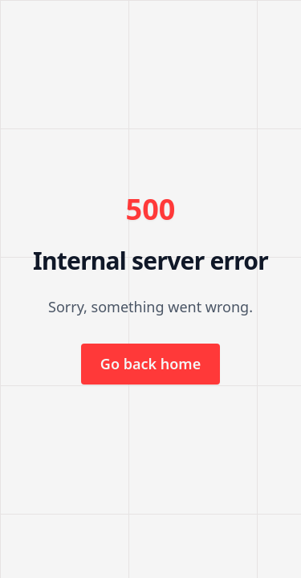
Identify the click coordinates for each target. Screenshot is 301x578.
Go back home (150, 363)
